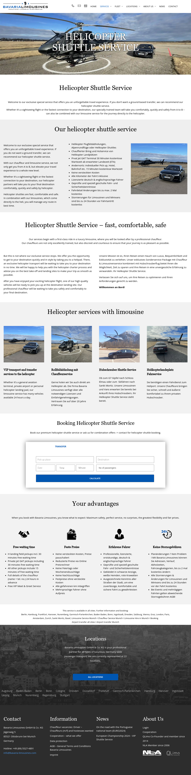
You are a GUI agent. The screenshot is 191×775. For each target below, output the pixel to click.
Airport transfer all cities (83, 622)
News (162, 6)
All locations (95, 677)
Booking (154, 618)
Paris (167, 614)
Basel (67, 618)
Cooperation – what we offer (65, 735)
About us (148, 6)
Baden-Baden (24, 691)
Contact (173, 6)
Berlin (24, 614)
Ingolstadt (118, 614)
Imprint (54, 754)
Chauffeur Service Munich (110, 618)
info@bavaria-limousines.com (20, 752)
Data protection (58, 741)
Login (146, 727)
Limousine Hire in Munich (136, 618)
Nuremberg (62, 614)
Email (79, 6)
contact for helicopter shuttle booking (139, 432)
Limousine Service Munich (84, 618)
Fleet (117, 6)
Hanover (52, 614)
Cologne (60, 691)
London (159, 614)
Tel (73, 6)
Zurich (48, 618)
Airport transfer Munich (108, 622)
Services (104, 6)
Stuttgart (65, 695)
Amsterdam (38, 618)
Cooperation (150, 732)
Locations (131, 6)
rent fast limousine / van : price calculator (85, 6)
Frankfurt (42, 614)
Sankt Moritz (58, 618)
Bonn (110, 614)
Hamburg (32, 614)
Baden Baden (100, 614)
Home (93, 6)
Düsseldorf (88, 691)
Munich (17, 695)
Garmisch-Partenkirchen (81, 614)
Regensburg (49, 695)
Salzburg (138, 614)
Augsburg (7, 691)
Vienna (146, 614)
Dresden (128, 614)
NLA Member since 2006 (156, 745)
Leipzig (5, 695)
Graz (153, 614)
